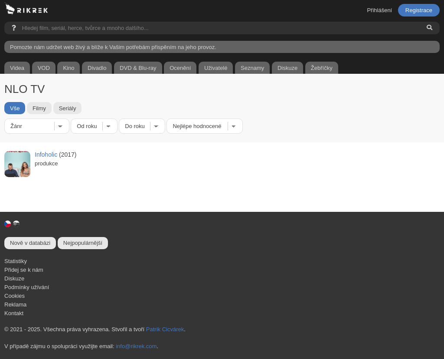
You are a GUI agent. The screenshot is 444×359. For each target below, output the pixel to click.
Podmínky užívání (26, 287)
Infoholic (46, 154)
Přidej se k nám (23, 270)
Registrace (418, 10)
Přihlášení (379, 10)
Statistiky (15, 261)
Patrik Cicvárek (165, 329)
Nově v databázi (30, 243)
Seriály (67, 108)
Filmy (39, 108)
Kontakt (13, 313)
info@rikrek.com (136, 346)
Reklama (15, 304)
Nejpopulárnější (82, 243)
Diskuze (14, 278)
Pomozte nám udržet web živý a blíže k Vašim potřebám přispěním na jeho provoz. (113, 47)
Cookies (14, 296)
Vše (15, 108)
